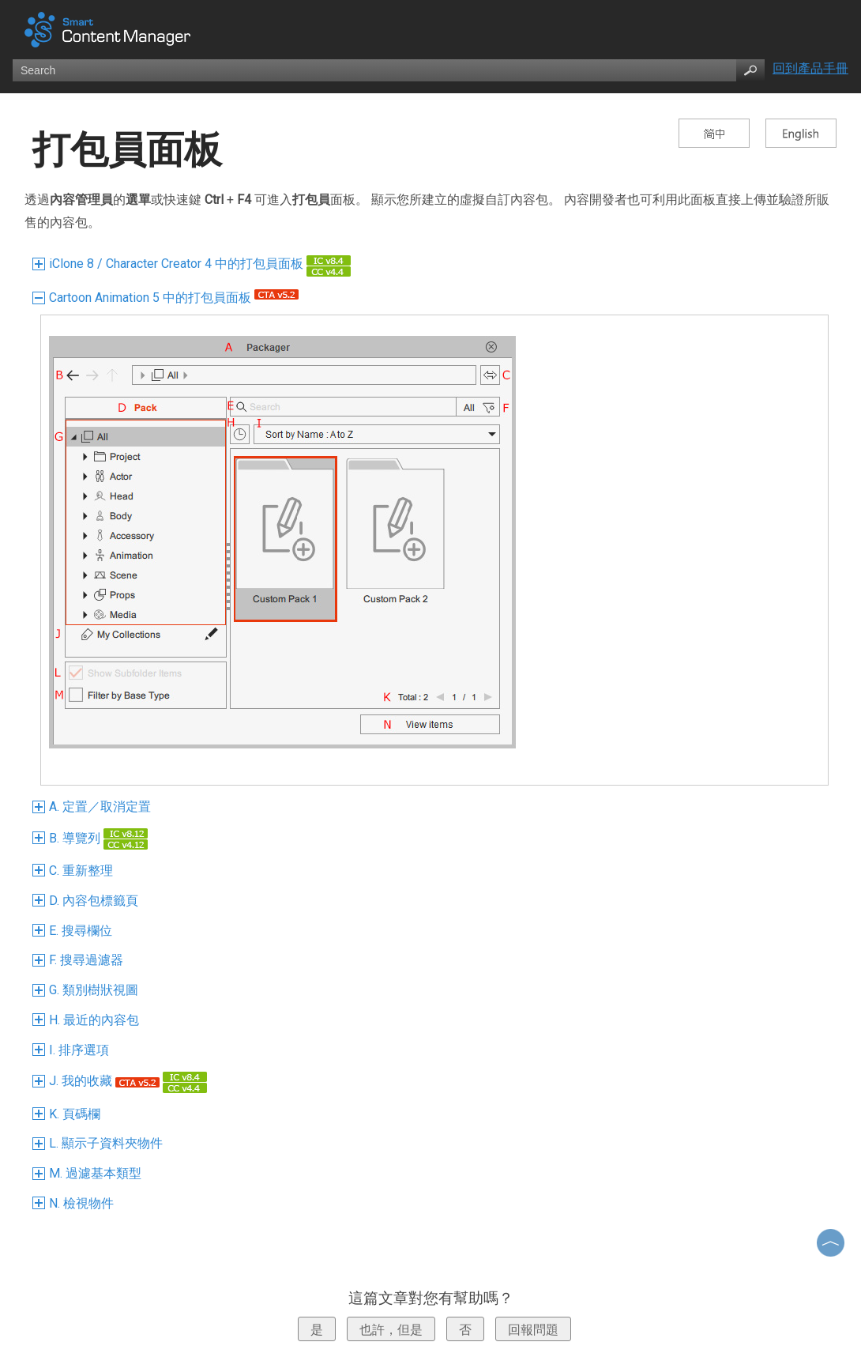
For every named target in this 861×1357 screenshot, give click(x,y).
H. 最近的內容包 (87, 1019)
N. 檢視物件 (75, 1203)
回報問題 (533, 1329)
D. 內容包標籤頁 (87, 900)
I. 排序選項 (72, 1049)
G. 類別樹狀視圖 (87, 989)
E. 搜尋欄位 (74, 930)
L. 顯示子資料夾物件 (99, 1143)
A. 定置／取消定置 (93, 806)
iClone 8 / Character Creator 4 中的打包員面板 (193, 263)
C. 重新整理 (74, 870)
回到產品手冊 (810, 68)
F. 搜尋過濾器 (79, 959)
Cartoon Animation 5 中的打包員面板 (167, 297)
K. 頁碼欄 (68, 1113)
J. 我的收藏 (121, 1080)
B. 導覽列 (92, 838)
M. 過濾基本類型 (88, 1173)
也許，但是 (391, 1329)
